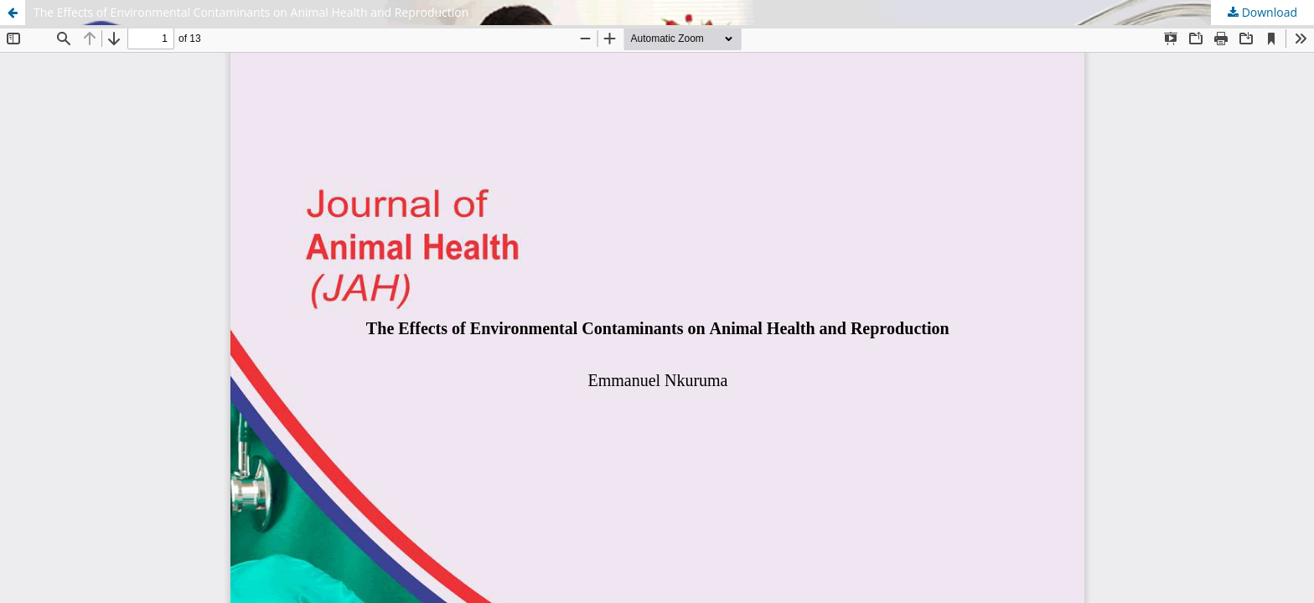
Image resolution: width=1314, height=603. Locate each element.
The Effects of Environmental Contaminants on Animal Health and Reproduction (251, 12)
